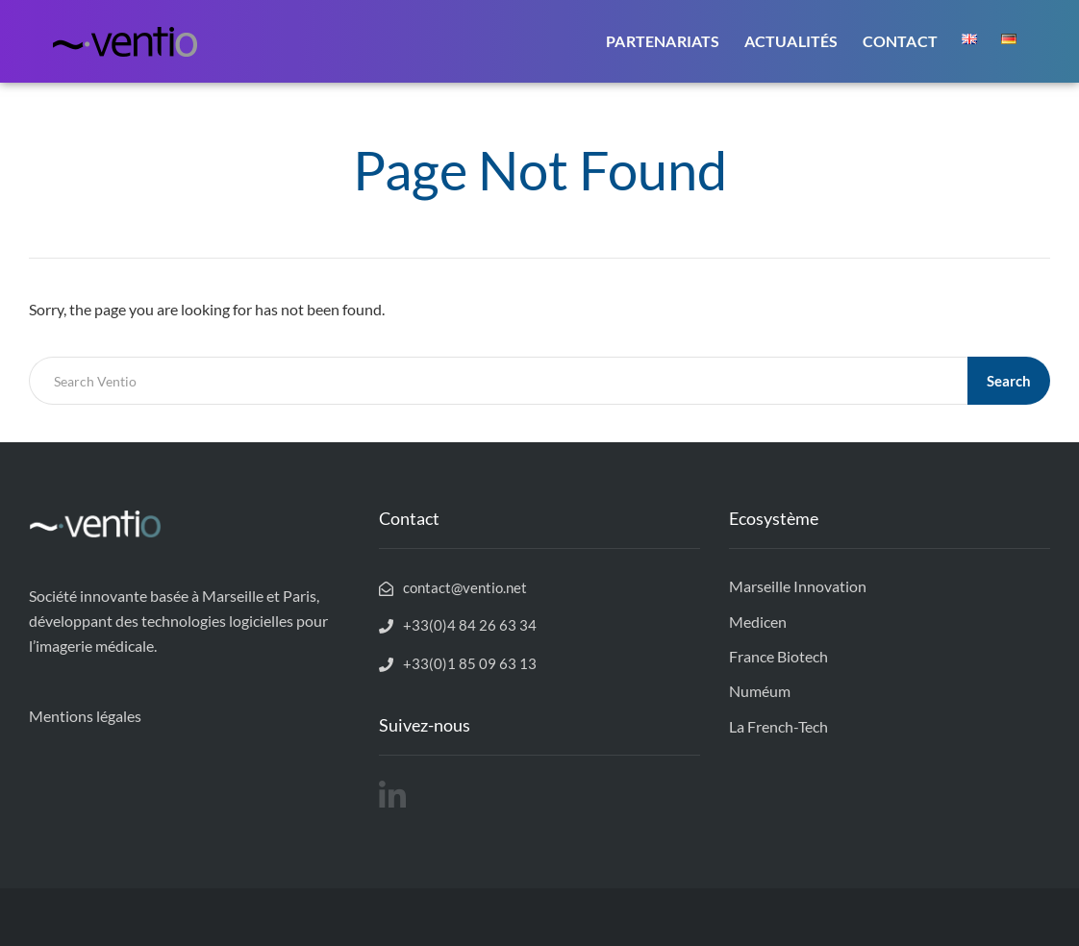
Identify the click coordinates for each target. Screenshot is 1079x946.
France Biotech (778, 656)
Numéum (759, 691)
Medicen (758, 621)
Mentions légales (85, 716)
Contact (900, 41)
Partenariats (662, 41)
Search (1009, 380)
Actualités (791, 41)
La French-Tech (778, 726)
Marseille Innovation (797, 586)
